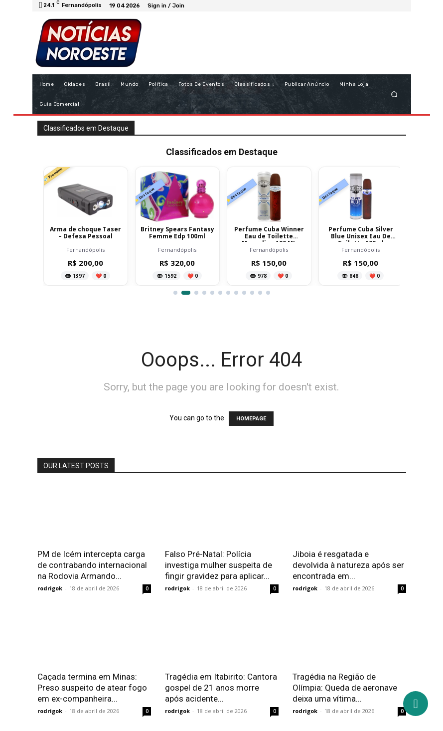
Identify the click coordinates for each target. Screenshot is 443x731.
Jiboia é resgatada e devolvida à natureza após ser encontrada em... (348, 565)
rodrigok (49, 588)
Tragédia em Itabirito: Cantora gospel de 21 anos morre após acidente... (221, 688)
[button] (394, 94)
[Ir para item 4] (204, 293)
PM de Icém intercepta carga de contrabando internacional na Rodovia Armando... (92, 565)
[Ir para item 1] (175, 293)
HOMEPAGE (251, 418)
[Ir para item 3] (196, 293)
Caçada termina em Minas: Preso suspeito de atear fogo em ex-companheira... (92, 688)
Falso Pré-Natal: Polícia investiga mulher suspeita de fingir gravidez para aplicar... (218, 565)
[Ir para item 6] (220, 293)
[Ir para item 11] (260, 293)
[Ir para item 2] (185, 293)
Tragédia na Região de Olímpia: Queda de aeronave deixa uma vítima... (345, 688)
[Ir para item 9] (244, 293)
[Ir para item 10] (252, 293)
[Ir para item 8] (236, 293)
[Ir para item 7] (228, 293)
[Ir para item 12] (268, 293)
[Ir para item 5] (212, 293)
